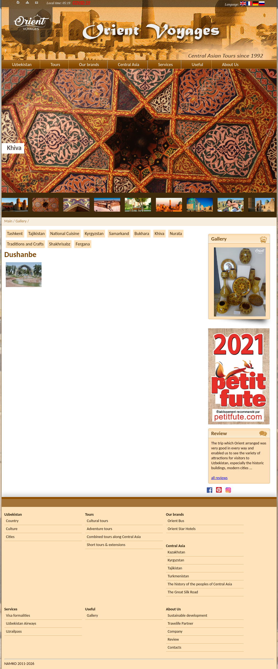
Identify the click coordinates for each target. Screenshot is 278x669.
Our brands (89, 64)
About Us (230, 64)
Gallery (92, 615)
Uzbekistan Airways (21, 623)
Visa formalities (18, 615)
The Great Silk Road (183, 592)
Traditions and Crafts (25, 244)
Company (175, 631)
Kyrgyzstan (94, 233)
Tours (55, 64)
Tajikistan (36, 233)
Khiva (159, 233)
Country (12, 520)
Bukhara (141, 233)
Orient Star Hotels (182, 528)
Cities (10, 536)
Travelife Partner (180, 623)
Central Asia (128, 64)
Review (173, 639)
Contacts (174, 647)
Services (165, 64)
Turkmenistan (178, 576)
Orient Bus (176, 520)
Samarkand (119, 233)
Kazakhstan (176, 552)
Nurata (176, 233)
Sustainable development (187, 615)
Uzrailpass (14, 631)
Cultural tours (97, 520)
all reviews (219, 478)
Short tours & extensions (106, 544)
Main (8, 221)
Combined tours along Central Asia (114, 536)
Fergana (83, 244)
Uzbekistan (22, 64)
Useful (197, 64)
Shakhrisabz (59, 244)
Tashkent (15, 233)
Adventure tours (99, 528)
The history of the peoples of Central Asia (200, 584)
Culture (12, 528)
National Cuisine (64, 233)
